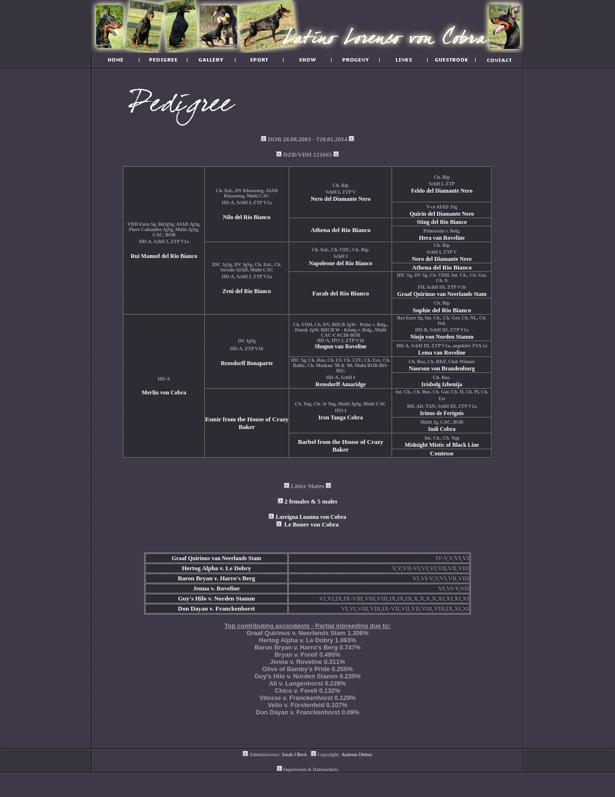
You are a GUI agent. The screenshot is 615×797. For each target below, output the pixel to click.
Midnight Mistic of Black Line (442, 444)
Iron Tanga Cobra (341, 417)
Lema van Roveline (442, 352)
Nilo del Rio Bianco (247, 217)
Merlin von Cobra (164, 392)
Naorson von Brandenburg (442, 368)
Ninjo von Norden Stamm (442, 336)
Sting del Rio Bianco (442, 222)
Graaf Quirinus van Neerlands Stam (442, 294)
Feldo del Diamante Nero (442, 190)
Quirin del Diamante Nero (442, 213)
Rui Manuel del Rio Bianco (164, 256)
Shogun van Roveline (341, 346)
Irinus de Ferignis (442, 413)
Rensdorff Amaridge (340, 384)
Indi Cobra (441, 429)
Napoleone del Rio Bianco (340, 263)
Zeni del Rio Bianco (246, 291)
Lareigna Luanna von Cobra (311, 517)
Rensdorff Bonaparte (246, 363)
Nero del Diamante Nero (341, 199)
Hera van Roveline (442, 237)
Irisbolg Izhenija (441, 384)
